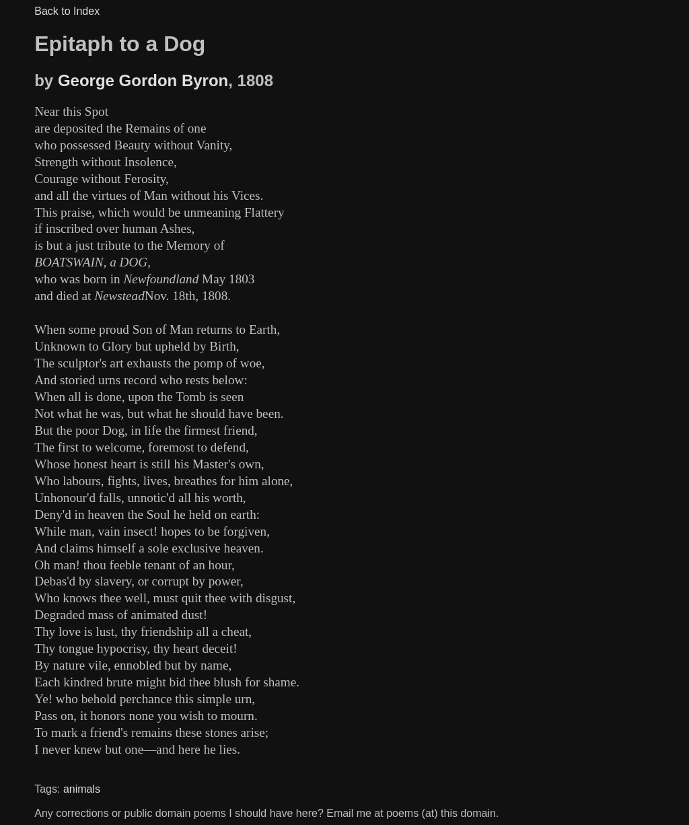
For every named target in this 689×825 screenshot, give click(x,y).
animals (81, 789)
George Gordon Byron (143, 80)
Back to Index (67, 11)
